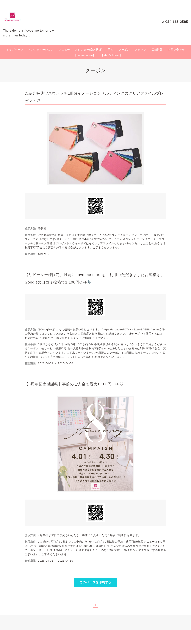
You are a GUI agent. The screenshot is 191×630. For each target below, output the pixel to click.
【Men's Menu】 (111, 55)
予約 (110, 49)
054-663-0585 (176, 22)
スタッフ (140, 49)
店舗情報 (157, 49)
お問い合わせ (176, 49)
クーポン (124, 49)
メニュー (64, 49)
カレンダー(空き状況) (88, 49)
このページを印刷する (95, 582)
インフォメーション (41, 49)
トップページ (14, 49)
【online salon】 (85, 55)
